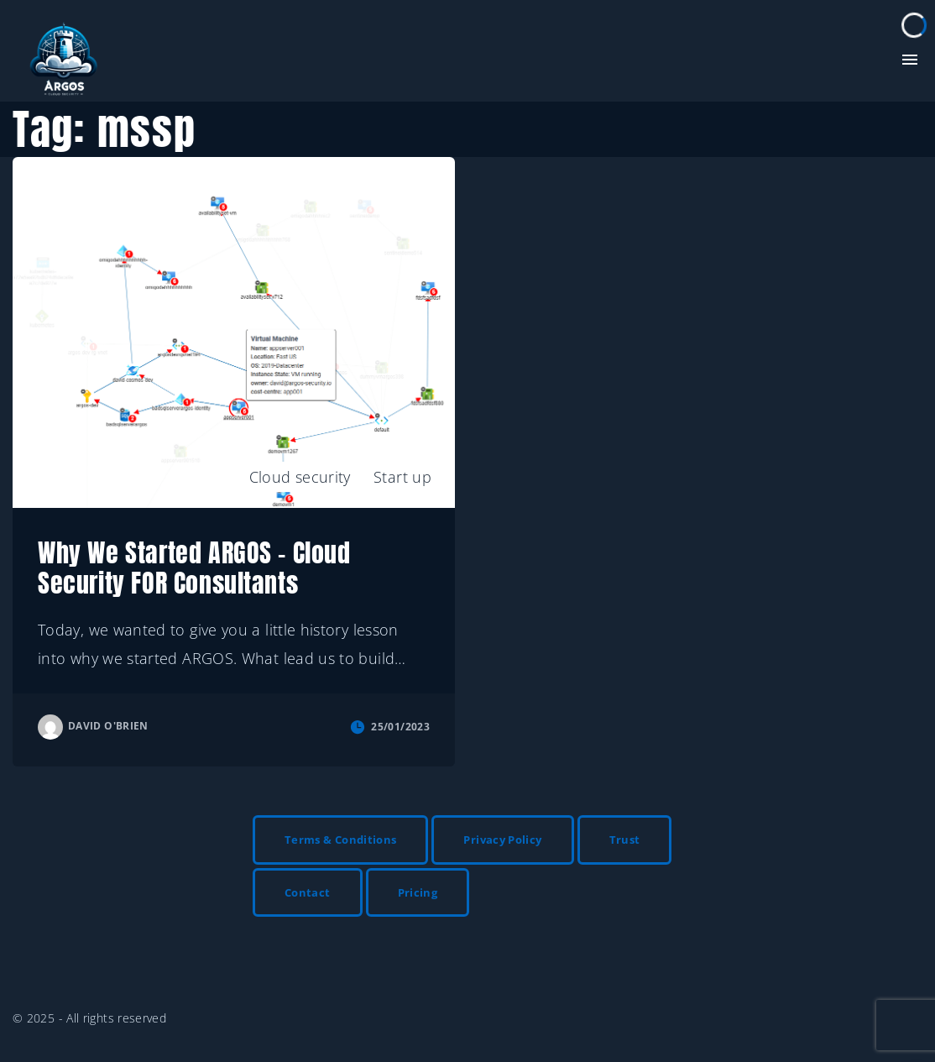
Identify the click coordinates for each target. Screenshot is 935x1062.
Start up (402, 477)
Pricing (418, 892)
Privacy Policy (502, 839)
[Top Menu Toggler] (909, 59)
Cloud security (300, 477)
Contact (308, 892)
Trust (624, 839)
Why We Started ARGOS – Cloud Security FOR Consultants (194, 568)
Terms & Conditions (340, 839)
